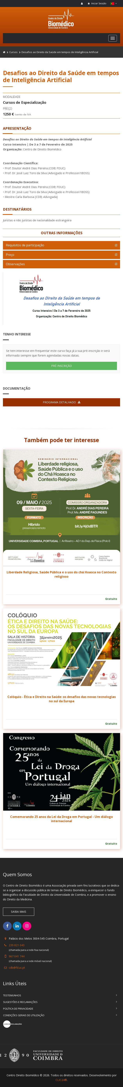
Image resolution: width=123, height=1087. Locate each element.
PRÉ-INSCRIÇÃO (61, 366)
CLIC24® (61, 1080)
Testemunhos (12, 995)
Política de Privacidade (18, 1008)
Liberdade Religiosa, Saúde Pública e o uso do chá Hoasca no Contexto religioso (61, 574)
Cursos (13, 52)
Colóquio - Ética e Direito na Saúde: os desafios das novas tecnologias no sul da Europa (61, 699)
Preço (10, 255)
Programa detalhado (61, 402)
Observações (15, 264)
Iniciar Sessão (97, 3)
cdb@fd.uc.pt (17, 967)
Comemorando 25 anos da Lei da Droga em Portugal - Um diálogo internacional (61, 819)
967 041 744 (16, 956)
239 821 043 (16, 945)
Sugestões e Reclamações (20, 1002)
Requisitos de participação (25, 245)
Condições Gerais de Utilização (23, 1015)
